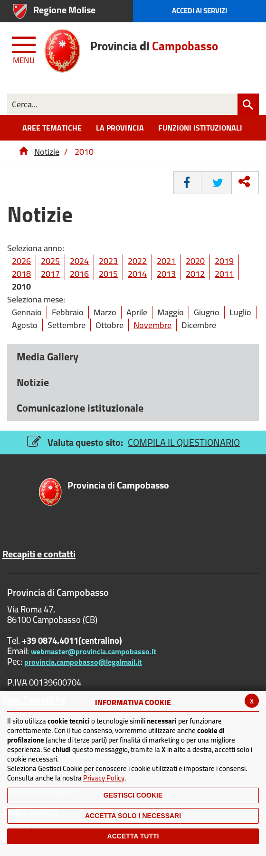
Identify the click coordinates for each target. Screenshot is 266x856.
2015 (108, 274)
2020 (195, 261)
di (118, 486)
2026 (21, 261)
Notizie (46, 152)
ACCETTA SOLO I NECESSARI (133, 815)
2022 (137, 261)
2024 (79, 261)
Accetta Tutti (133, 836)
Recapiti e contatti (39, 554)
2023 (108, 261)
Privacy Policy (103, 778)
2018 (21, 274)
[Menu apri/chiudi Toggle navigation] (25, 48)
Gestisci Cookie (133, 795)
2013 (166, 274)
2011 (224, 274)
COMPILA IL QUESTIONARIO (184, 442)
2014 (137, 274)
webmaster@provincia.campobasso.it (93, 651)
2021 (166, 261)
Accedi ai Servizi (199, 11)
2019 (224, 261)
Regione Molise (64, 10)
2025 (50, 261)
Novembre (152, 325)
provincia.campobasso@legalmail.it (83, 662)
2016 (79, 274)
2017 (50, 274)
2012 (195, 274)
